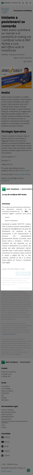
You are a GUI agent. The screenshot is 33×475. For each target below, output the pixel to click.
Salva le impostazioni (11, 220)
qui (27, 243)
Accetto (7, 217)
